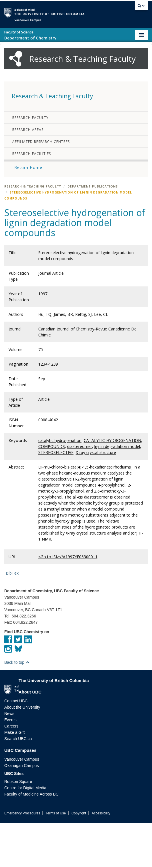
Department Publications (92, 230)
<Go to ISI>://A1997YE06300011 (67, 600)
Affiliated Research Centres (41, 185)
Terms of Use (56, 857)
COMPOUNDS (51, 490)
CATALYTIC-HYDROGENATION (112, 484)
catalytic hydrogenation (59, 484)
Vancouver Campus (21, 803)
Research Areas (27, 173)
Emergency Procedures (22, 857)
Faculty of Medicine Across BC (31, 838)
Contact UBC (16, 744)
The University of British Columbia (79, 12)
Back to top (17, 706)
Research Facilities (31, 197)
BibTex (12, 616)
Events (10, 763)
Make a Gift (14, 776)
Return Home (28, 211)
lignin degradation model (117, 490)
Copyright (78, 857)
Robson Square (18, 825)
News (9, 757)
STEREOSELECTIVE (55, 496)
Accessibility (101, 857)
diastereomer (79, 490)
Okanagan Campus (21, 809)
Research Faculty (30, 161)
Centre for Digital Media (25, 831)
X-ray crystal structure (96, 496)
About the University (22, 751)
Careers (11, 770)
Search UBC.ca (18, 782)
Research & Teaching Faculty (32, 230)
